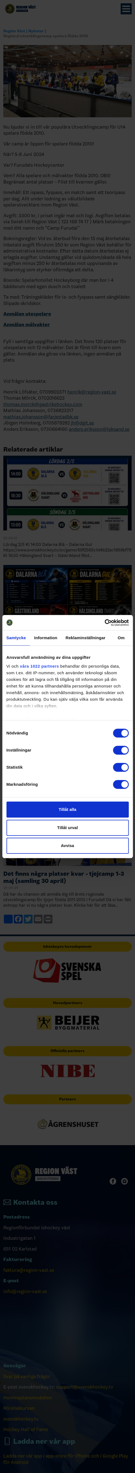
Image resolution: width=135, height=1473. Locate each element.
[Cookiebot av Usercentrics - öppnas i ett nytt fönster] (104, 622)
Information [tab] (45, 637)
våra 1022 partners (39, 666)
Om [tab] (121, 637)
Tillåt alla (67, 809)
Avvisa (67, 845)
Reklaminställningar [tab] (85, 637)
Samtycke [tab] (16, 637)
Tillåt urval (67, 827)
